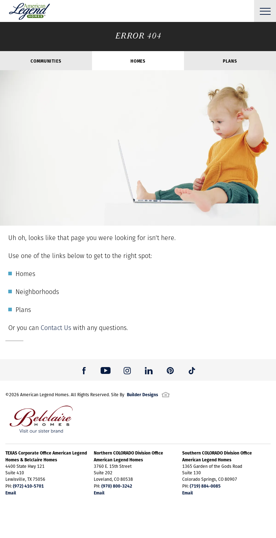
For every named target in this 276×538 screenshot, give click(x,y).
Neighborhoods (37, 291)
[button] (84, 370)
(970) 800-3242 (116, 486)
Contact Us (56, 327)
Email (10, 492)
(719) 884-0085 (205, 486)
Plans (230, 61)
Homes (138, 61)
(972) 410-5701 (28, 486)
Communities (46, 61)
